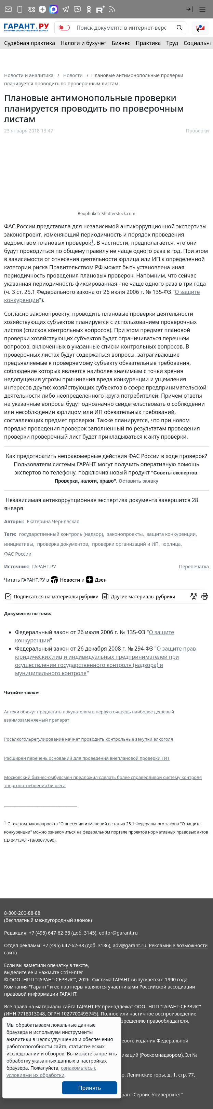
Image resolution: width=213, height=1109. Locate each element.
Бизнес (121, 43)
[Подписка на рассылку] (8, 9)
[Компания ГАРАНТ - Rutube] (100, 9)
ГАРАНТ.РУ (44, 566)
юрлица (172, 544)
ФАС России (17, 554)
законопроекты (125, 534)
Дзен (96, 579)
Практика (148, 43)
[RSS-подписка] (112, 9)
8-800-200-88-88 (22, 913)
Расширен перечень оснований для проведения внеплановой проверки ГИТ (87, 758)
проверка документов (62, 544)
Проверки (197, 130)
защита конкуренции (171, 534)
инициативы (18, 544)
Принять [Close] (89, 1088)
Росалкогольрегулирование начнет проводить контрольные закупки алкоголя (88, 739)
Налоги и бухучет (83, 43)
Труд (172, 43)
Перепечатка (194, 566)
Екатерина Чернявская (53, 521)
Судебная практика (29, 43)
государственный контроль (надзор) (61, 534)
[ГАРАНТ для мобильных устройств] (20, 9)
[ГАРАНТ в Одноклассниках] (89, 9)
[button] (189, 9)
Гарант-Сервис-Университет (149, 1094)
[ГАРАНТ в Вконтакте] (31, 9)
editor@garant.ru (118, 932)
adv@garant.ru (129, 945)
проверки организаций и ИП (125, 544)
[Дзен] (42, 9)
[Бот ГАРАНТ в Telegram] (77, 9)
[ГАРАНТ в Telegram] (66, 9)
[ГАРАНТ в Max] (53, 9)
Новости (65, 579)
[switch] (64, 27)
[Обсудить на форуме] (194, 596)
